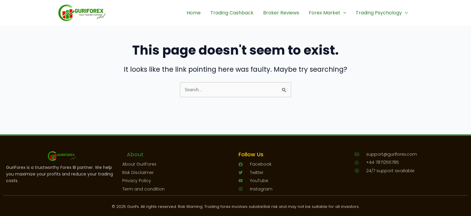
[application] (343, 12)
